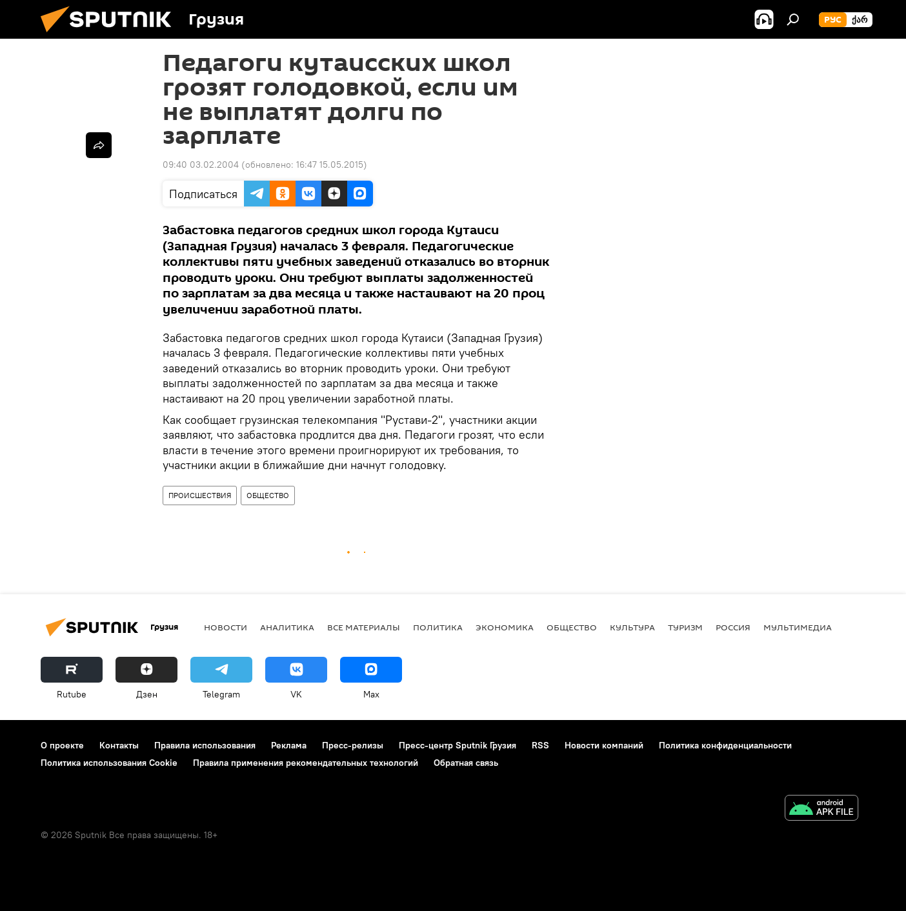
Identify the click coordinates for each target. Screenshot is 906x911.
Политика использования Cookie (109, 762)
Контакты (119, 745)
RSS (540, 745)
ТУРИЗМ (685, 627)
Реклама (289, 745)
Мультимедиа (797, 627)
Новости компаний (604, 745)
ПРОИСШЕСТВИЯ (199, 495)
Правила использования (205, 745)
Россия (733, 627)
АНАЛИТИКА (287, 627)
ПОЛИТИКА (438, 627)
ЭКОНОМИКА (505, 627)
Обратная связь (466, 762)
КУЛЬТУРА (632, 627)
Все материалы (363, 627)
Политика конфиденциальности (725, 745)
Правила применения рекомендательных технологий (305, 762)
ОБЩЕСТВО (268, 495)
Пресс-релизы (352, 745)
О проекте (62, 745)
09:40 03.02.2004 (201, 164)
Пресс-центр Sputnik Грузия (457, 745)
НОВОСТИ (225, 627)
